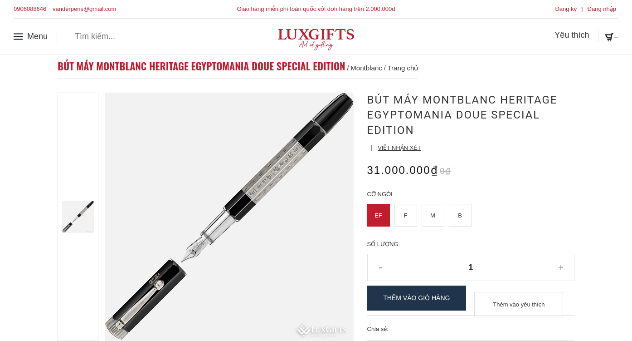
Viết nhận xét (399, 147)
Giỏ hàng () (592, 35)
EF (378, 215)
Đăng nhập (602, 8)
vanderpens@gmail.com (84, 8)
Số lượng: (383, 244)
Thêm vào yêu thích (518, 298)
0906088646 (30, 8)
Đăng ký (566, 8)
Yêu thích (532, 35)
